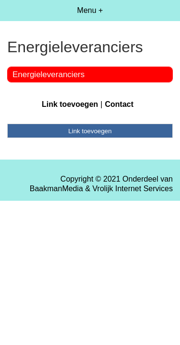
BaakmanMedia (56, 188)
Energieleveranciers (48, 74)
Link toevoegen (70, 104)
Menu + (90, 10)
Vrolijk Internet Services (133, 188)
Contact (119, 104)
